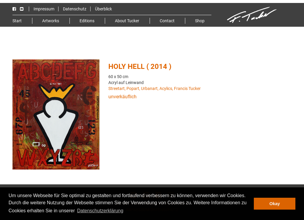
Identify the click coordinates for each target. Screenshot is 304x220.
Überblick (103, 9)
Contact (167, 20)
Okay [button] (275, 203)
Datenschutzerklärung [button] (100, 210)
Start (17, 20)
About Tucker (127, 20)
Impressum (44, 9)
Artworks (50, 20)
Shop (200, 20)
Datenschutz (74, 9)
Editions (87, 20)
